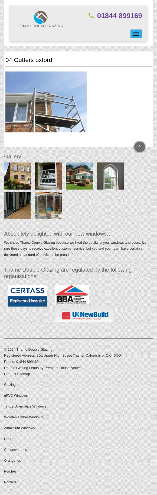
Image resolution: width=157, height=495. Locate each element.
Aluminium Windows (19, 428)
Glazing (10, 385)
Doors (8, 439)
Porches (10, 471)
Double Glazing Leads (21, 368)
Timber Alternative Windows (25, 406)
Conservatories (15, 450)
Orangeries (12, 461)
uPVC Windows (16, 396)
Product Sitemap (17, 374)
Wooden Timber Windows (23, 417)
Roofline (10, 482)
